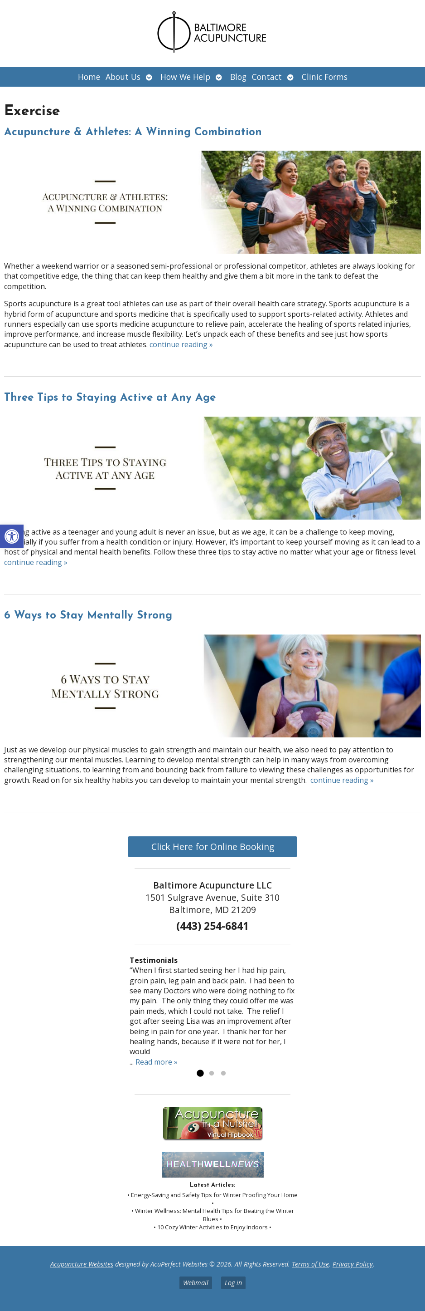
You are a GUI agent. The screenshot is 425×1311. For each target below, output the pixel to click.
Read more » (156, 1062)
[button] (12, 536)
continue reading (181, 344)
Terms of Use (310, 1264)
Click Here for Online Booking (212, 846)
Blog (238, 76)
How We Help (185, 76)
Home (89, 76)
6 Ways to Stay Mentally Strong (88, 615)
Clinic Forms (325, 76)
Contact (267, 76)
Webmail (195, 1282)
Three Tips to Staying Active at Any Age (110, 398)
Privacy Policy (353, 1264)
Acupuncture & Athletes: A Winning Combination (133, 132)
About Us (123, 76)
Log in (233, 1282)
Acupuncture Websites (81, 1264)
